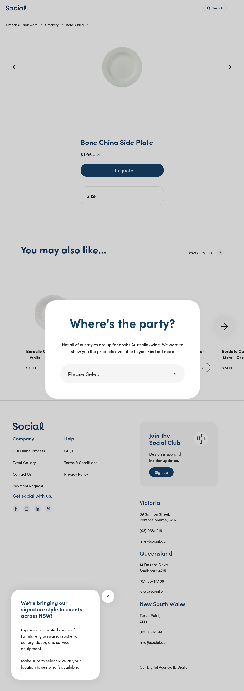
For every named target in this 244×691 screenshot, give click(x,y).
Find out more (160, 351)
